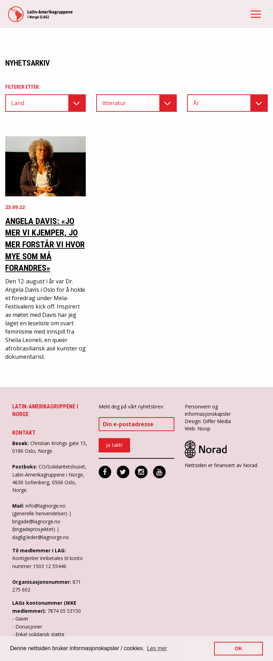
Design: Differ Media (208, 421)
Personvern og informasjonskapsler (208, 410)
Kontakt (24, 432)
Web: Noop (197, 428)
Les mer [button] (157, 648)
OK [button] (238, 648)
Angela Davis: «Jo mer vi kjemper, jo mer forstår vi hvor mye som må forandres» (45, 244)
